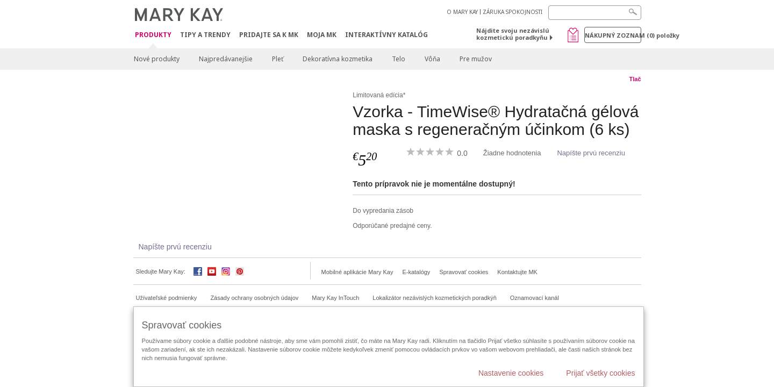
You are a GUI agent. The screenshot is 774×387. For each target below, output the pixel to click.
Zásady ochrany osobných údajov (254, 298)
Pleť (277, 58)
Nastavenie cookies (510, 373)
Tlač (635, 79)
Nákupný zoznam (613, 35)
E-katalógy (416, 272)
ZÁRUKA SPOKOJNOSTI (512, 12)
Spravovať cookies (463, 272)
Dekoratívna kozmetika (337, 58)
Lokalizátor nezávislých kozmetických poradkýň (434, 298)
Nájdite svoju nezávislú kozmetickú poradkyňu (512, 34)
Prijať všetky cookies (600, 373)
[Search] (594, 12)
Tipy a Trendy (205, 34)
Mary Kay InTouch (335, 298)
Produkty (153, 35)
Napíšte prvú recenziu (591, 153)
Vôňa (432, 58)
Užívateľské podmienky (166, 298)
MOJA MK (321, 34)
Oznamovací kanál (534, 298)
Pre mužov (476, 58)
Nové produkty (157, 58)
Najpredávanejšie (226, 58)
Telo (398, 58)
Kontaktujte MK (517, 272)
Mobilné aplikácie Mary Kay (357, 272)
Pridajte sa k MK (268, 34)
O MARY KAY (462, 12)
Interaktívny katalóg (386, 34)
